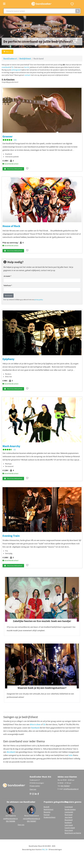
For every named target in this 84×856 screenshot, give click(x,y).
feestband (35, 728)
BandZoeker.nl (10, 58)
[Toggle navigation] (4, 4)
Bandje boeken (70, 809)
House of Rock (11, 226)
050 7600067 (65, 786)
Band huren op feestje (73, 833)
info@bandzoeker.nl (71, 789)
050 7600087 (31, 821)
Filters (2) (7, 52)
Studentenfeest (49, 817)
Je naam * (7, 276)
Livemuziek (69, 812)
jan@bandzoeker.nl (10, 818)
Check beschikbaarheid (13, 169)
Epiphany (8, 359)
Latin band (69, 825)
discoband (11, 752)
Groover (8, 136)
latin (70, 755)
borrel (26, 67)
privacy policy (39, 299)
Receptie (47, 812)
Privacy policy (35, 786)
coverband (5, 67)
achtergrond (16, 70)
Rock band (68, 815)
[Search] (42, 11)
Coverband (69, 807)
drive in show (35, 724)
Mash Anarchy (11, 446)
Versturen (8, 295)
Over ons (33, 789)
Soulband (68, 822)
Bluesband (69, 820)
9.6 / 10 (44, 849)
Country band (70, 828)
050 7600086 (10, 821)
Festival (47, 815)
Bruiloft (46, 807)
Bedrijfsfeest (25, 58)
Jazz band (68, 817)
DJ (13, 67)
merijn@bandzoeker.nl (31, 818)
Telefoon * (7, 285)
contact (27, 75)
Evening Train (11, 535)
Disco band (69, 830)
